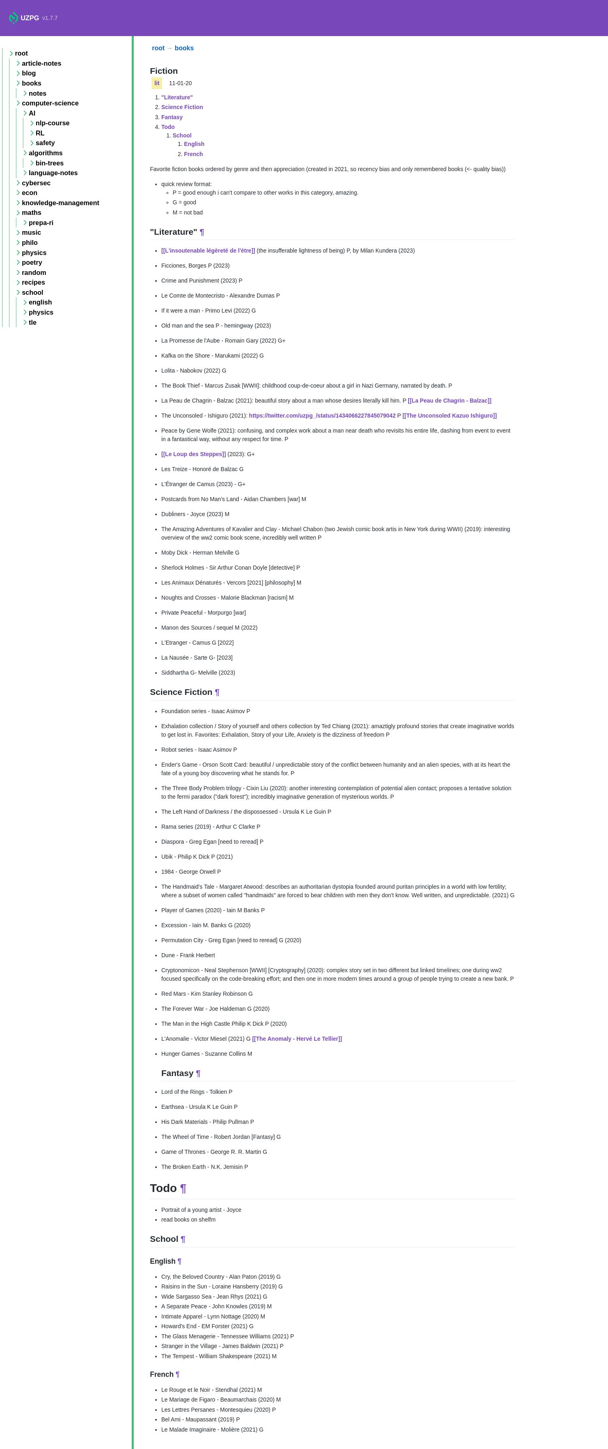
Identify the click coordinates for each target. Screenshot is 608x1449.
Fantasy (172, 117)
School (182, 135)
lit (156, 83)
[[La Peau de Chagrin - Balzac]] (449, 400)
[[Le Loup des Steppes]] (193, 454)
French (193, 154)
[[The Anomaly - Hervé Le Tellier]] (297, 1038)
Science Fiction (182, 107)
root (158, 48)
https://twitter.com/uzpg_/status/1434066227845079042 (322, 415)
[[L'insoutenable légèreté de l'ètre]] (208, 250)
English (194, 144)
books (184, 48)
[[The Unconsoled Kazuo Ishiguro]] (449, 415)
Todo (168, 127)
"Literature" (177, 97)
